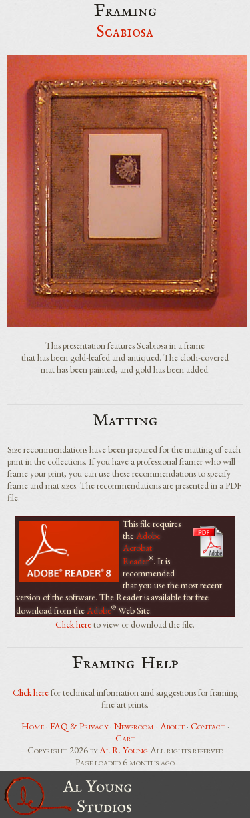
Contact (208, 726)
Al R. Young (123, 750)
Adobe (99, 610)
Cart (125, 738)
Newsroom (134, 726)
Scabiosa (125, 32)
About (172, 726)
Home (32, 726)
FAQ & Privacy (79, 726)
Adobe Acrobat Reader (142, 548)
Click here (73, 624)
